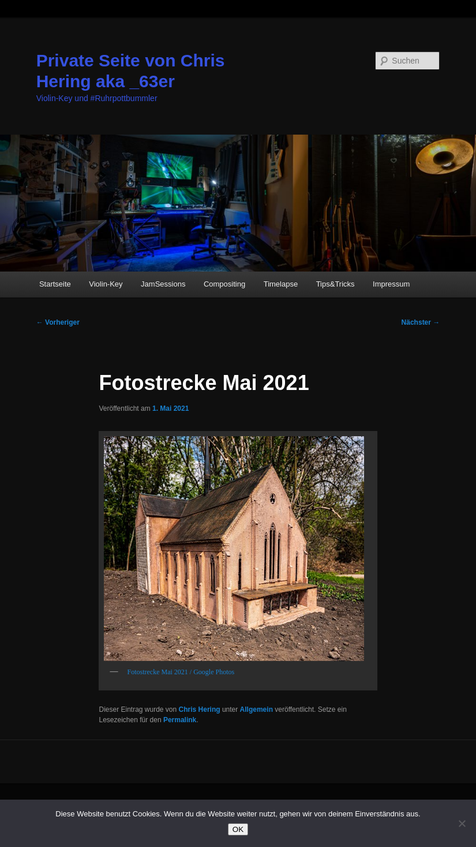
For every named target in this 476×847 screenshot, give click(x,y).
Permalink (179, 720)
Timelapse (281, 284)
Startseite (55, 284)
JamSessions (163, 284)
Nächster (421, 322)
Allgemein (256, 709)
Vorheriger (58, 322)
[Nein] (461, 823)
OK (238, 829)
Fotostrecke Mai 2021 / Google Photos (180, 672)
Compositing (224, 284)
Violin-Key (105, 284)
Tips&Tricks (335, 284)
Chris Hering (199, 709)
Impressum (391, 284)
